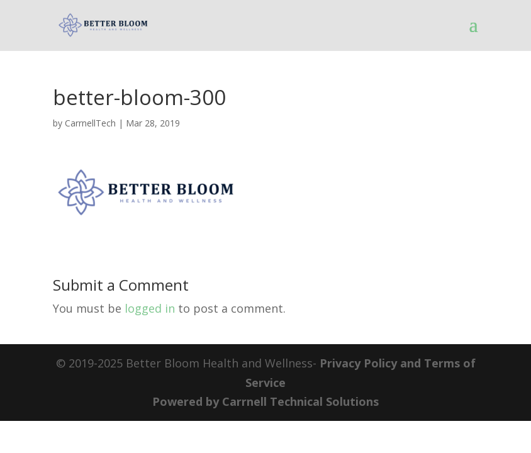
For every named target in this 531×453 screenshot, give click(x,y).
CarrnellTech (90, 123)
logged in (150, 308)
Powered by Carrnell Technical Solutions (265, 401)
